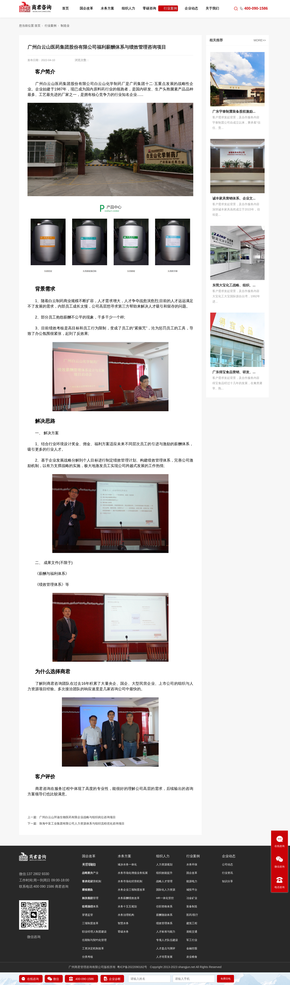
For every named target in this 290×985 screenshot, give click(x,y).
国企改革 (86, 8)
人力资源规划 (164, 864)
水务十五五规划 (127, 906)
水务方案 (107, 8)
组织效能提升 (164, 872)
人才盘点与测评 (165, 948)
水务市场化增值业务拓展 (133, 872)
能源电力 (191, 881)
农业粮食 (191, 956)
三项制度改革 (90, 923)
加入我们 (87, 898)
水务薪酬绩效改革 (129, 898)
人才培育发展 (164, 956)
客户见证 (87, 881)
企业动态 (191, 8)
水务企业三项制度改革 (131, 889)
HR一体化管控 (165, 898)
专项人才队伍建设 (167, 940)
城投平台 (191, 889)
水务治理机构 (126, 914)
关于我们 (212, 8)
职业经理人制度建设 (94, 931)
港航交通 (191, 931)
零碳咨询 (149, 8)
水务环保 (191, 864)
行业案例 (170, 8)
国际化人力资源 (165, 889)
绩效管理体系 (164, 923)
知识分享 (227, 881)
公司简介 (87, 872)
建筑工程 (191, 923)
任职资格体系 (164, 906)
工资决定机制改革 (93, 948)
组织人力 (128, 8)
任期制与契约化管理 (94, 940)
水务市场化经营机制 (130, 881)
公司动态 (227, 864)
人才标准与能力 (165, 931)
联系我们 (87, 906)
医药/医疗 (192, 914)
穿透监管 (87, 914)
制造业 (65, 25)
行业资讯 (227, 872)
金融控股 (191, 948)
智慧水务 (123, 923)
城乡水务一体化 (127, 864)
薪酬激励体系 (164, 914)
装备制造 (191, 906)
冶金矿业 (191, 898)
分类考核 (87, 956)
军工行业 (191, 940)
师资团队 (87, 889)
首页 (65, 8)
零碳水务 (123, 931)
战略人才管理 (164, 881)
